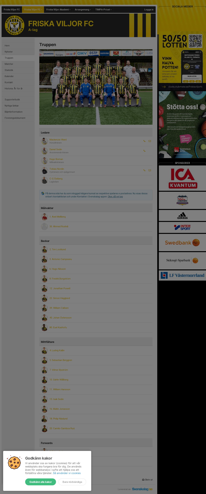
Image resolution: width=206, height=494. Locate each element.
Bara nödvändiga (72, 481)
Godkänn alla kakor (40, 481)
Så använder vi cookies (67, 473)
